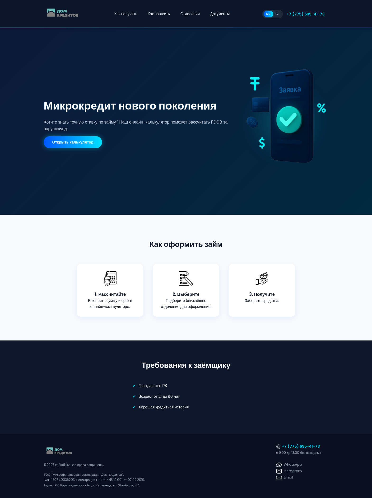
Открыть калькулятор (72, 142)
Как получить (125, 14)
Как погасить (159, 14)
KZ (277, 14)
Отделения (190, 14)
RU (268, 14)
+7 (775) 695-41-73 (306, 14)
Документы (220, 14)
